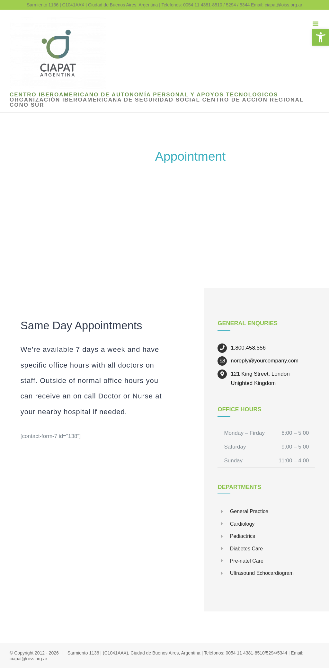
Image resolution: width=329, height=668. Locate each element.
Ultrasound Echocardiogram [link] (262, 573)
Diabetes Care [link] (246, 548)
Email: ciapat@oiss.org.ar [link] (276, 4)
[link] (320, 37)
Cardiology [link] (242, 524)
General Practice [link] (249, 511)
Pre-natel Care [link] (246, 561)
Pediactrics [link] (242, 536)
